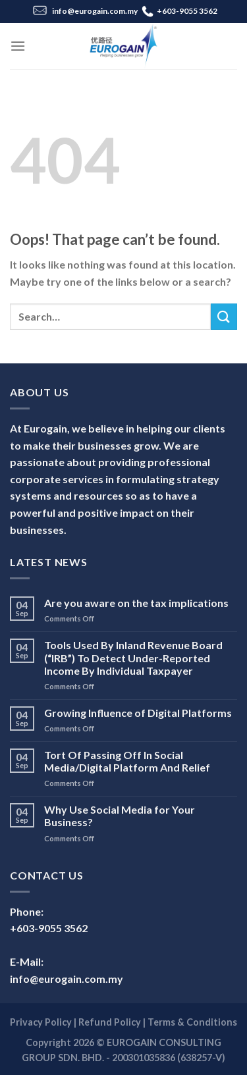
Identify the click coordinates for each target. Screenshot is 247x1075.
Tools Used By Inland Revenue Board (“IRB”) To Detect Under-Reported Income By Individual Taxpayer (133, 657)
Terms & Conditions (192, 1022)
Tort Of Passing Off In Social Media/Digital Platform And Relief (127, 760)
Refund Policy (109, 1022)
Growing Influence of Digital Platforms (138, 712)
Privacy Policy (41, 1022)
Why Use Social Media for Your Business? (119, 815)
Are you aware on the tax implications (136, 602)
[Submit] (224, 316)
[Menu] (18, 46)
